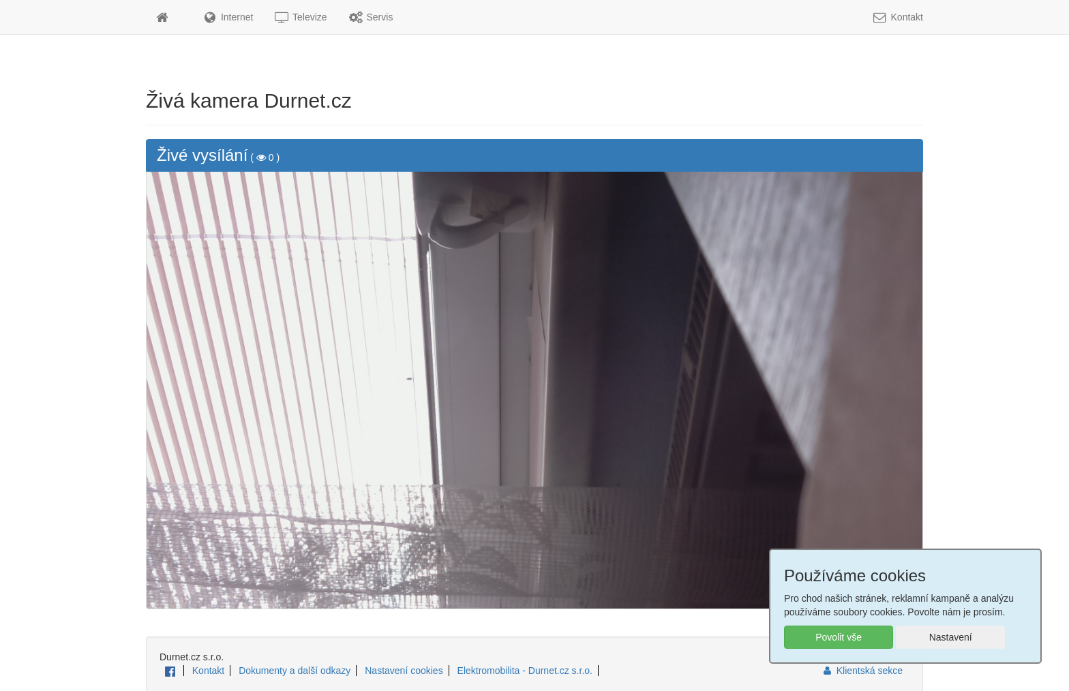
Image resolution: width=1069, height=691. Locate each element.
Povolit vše (838, 637)
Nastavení (950, 637)
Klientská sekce (862, 670)
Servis (370, 17)
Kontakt (897, 17)
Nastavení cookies (403, 670)
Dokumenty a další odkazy (294, 670)
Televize (300, 17)
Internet (227, 17)
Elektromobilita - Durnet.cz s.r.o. (524, 670)
